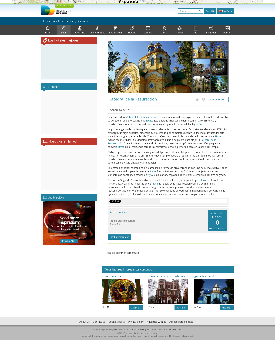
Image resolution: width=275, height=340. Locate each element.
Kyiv (150, 174)
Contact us (99, 321)
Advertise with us (156, 321)
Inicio (48, 30)
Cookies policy (117, 321)
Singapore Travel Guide (118, 329)
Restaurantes (115, 30)
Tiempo (179, 30)
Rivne (149, 120)
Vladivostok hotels (137, 329)
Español (225, 11)
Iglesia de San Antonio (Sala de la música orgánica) (168, 276)
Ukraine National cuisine (156, 329)
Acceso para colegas (181, 321)
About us (84, 321)
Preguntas (211, 30)
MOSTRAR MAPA (64, 5)
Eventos (148, 30)
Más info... (136, 307)
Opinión (227, 30)
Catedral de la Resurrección (141, 117)
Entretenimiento (97, 30)
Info (195, 30)
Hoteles (132, 30)
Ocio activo (79, 30)
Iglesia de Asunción (204, 276)
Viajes (164, 30)
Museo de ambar (112, 276)
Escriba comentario (119, 236)
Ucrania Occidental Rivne (65, 21)
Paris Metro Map (175, 329)
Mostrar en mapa (218, 99)
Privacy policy (135, 321)
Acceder (210, 10)
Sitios (63, 30)
